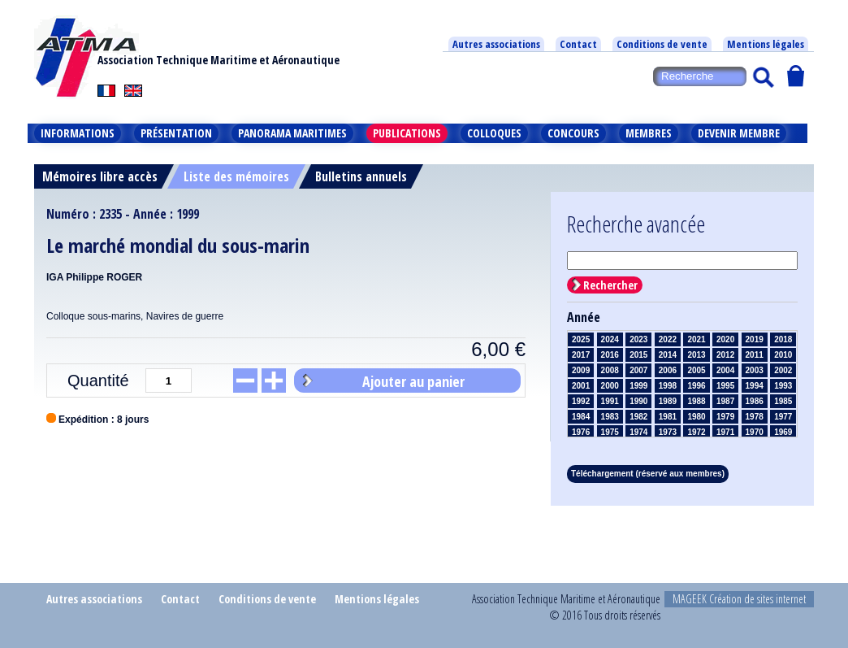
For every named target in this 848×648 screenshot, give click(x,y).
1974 (638, 432)
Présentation (176, 133)
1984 (581, 416)
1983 (610, 416)
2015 (638, 354)
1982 (638, 416)
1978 (755, 416)
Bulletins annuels (361, 176)
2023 (638, 339)
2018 (783, 339)
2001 (581, 385)
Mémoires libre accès (100, 176)
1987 (725, 401)
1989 (668, 401)
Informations (78, 133)
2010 (783, 354)
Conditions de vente (662, 44)
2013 (696, 354)
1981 (668, 416)
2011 (755, 354)
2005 (696, 370)
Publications (407, 133)
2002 (783, 370)
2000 (610, 385)
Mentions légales (765, 44)
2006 (668, 370)
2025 (581, 339)
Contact (578, 44)
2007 (638, 370)
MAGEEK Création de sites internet (739, 599)
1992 (581, 401)
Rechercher (610, 285)
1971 (725, 432)
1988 (696, 401)
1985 (783, 401)
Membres (648, 133)
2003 (755, 370)
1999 (638, 385)
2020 (725, 339)
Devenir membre (739, 133)
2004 (725, 370)
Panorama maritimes (292, 133)
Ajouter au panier (413, 381)
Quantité (98, 380)
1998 (668, 385)
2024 (610, 339)
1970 (755, 432)
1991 (610, 401)
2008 (610, 370)
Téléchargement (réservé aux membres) (648, 473)
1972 (696, 432)
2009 (581, 370)
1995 (725, 385)
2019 (755, 339)
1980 (696, 416)
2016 (610, 354)
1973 (668, 432)
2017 (581, 354)
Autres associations (496, 44)
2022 (668, 339)
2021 (696, 339)
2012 (725, 354)
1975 (610, 432)
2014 (668, 354)
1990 (638, 401)
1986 (755, 401)
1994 (755, 385)
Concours (573, 133)
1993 (783, 385)
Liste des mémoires (236, 176)
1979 (725, 416)
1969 (783, 432)
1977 (783, 416)
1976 (581, 432)
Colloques (494, 133)
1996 (696, 385)
